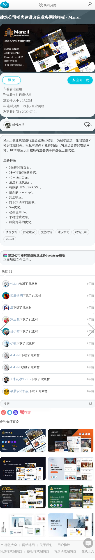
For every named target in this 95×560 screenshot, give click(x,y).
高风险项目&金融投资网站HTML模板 (91, 329)
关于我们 (46, 545)
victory (14, 283)
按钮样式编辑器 (38, 551)
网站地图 (28, 545)
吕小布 (15, 331)
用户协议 (64, 545)
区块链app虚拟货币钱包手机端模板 (3, 329)
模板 (26, 106)
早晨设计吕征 (19, 391)
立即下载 (80, 80)
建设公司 (64, 232)
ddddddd (15, 355)
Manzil (10, 239)
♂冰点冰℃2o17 (20, 379)
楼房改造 (11, 232)
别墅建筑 (46, 232)
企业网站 (38, 106)
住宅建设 (29, 232)
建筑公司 (81, 232)
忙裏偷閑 (16, 295)
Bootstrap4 (25, 192)
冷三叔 (15, 319)
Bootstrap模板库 (5, 4)
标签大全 (11, 545)
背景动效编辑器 (65, 551)
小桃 (13, 343)
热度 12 (7, 271)
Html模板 (47, 140)
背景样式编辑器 (11, 551)
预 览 (11, 80)
